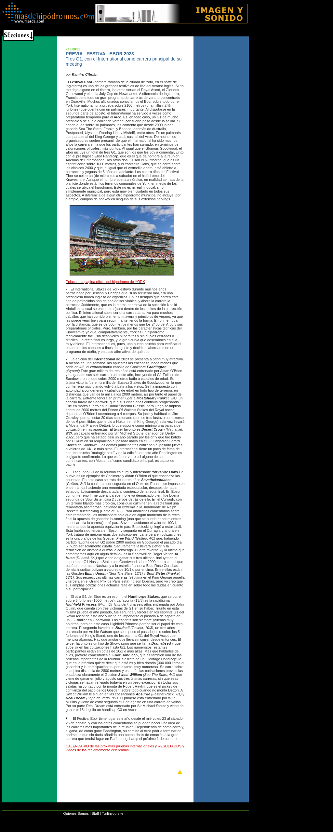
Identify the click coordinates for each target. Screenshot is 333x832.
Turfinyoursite (112, 813)
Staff (95, 813)
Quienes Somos (75, 813)
